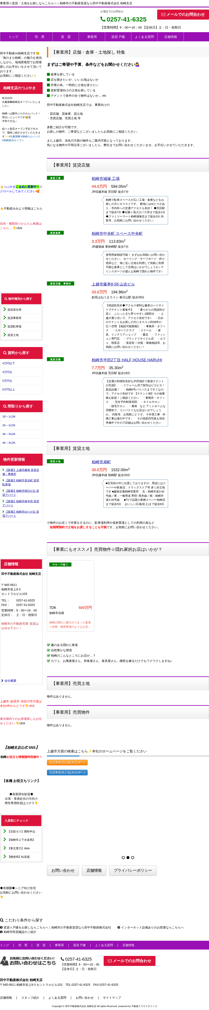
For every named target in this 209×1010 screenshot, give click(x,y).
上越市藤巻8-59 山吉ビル (113, 284)
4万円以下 (8, 363)
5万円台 (7, 380)
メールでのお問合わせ (183, 14)
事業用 (92, 37)
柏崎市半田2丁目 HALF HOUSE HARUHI (127, 360)
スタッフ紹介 (30, 997)
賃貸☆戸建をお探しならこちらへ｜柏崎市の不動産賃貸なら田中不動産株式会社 (55, 927)
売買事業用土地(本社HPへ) (67, 772)
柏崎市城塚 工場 (106, 178)
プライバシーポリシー (133, 870)
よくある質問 (144, 37)
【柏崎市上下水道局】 (21, 839)
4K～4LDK (8, 442)
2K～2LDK (8, 425)
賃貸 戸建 (118, 37)
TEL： (5, 600)
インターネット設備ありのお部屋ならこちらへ (151, 927)
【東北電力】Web (18, 848)
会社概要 (8, 680)
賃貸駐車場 (14, 326)
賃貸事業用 (14, 318)
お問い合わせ (62, 870)
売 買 (39, 37)
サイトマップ (112, 997)
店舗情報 (170, 37)
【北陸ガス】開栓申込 (21, 831)
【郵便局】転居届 (18, 856)
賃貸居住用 (14, 309)
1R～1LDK (9, 416)
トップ (13, 37)
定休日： (7, 615)
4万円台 (7, 372)
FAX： (5, 605)
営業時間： (8, 610)
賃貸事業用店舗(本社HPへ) (67, 762)
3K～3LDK (8, 434)
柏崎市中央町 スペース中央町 (117, 233)
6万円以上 (8, 389)
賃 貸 (66, 37)
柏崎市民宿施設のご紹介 (18, 932)
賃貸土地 (13, 335)
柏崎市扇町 (101, 462)
